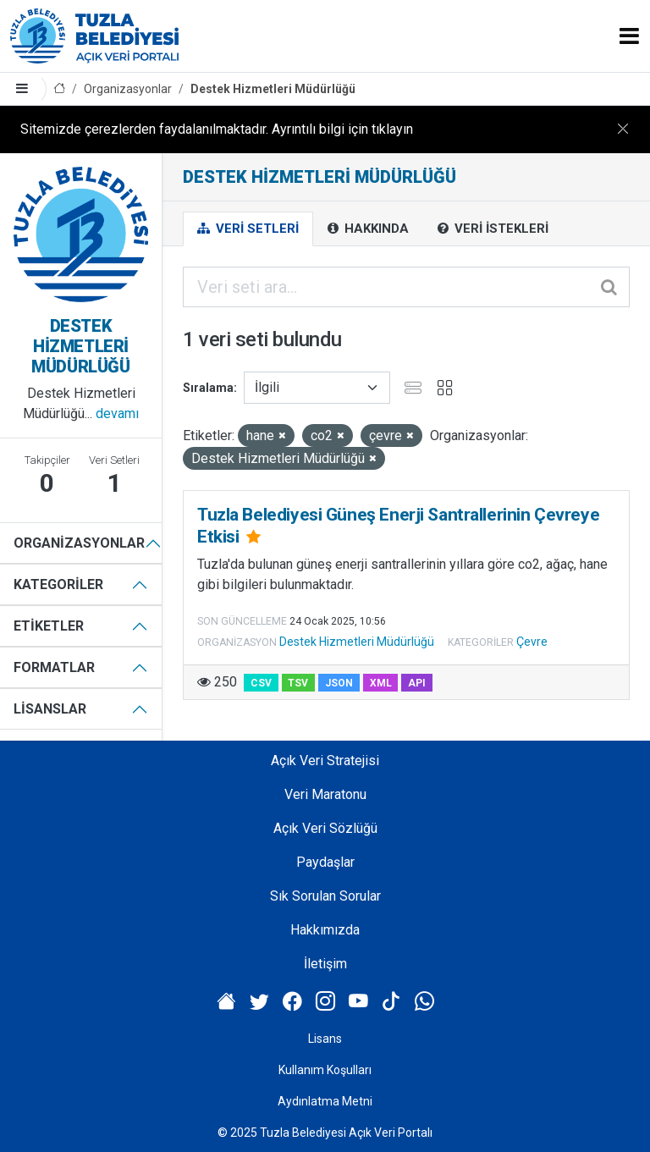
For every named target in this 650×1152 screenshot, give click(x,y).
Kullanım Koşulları (325, 1070)
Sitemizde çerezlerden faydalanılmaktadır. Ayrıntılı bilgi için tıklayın (216, 129)
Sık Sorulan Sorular (325, 896)
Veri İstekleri (493, 228)
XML (381, 683)
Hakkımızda (325, 930)
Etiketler (49, 626)
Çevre (532, 641)
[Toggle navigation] (629, 36)
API (417, 683)
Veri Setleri (248, 228)
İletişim (325, 964)
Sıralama (208, 387)
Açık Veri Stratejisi (325, 760)
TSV (298, 683)
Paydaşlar (325, 862)
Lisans (325, 1038)
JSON (339, 683)
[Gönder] (610, 287)
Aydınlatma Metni (325, 1101)
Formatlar (54, 667)
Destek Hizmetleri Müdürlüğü (272, 89)
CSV (261, 683)
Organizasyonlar (128, 89)
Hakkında (368, 228)
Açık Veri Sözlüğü (325, 828)
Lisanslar (50, 709)
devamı (117, 413)
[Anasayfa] (59, 89)
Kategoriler (58, 584)
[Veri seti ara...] (406, 287)
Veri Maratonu (325, 794)
